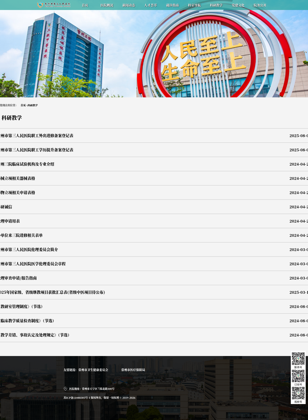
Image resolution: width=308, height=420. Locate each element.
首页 (23, 105)
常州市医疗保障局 (133, 370)
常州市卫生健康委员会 (93, 370)
